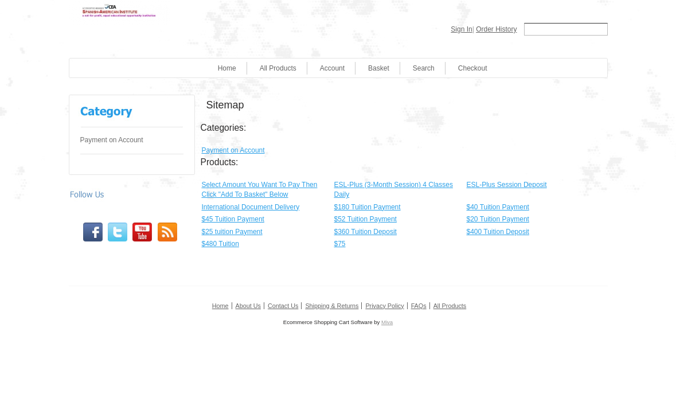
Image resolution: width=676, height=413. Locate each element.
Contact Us (283, 305)
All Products (278, 68)
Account (332, 68)
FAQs (419, 305)
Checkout (472, 68)
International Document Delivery (251, 207)
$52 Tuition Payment (365, 219)
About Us (248, 305)
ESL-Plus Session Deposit (507, 185)
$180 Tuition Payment (367, 207)
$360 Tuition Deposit (365, 232)
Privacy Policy (384, 305)
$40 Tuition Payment (498, 207)
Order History (496, 29)
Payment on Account (111, 140)
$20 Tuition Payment (498, 219)
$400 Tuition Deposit (498, 232)
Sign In (461, 29)
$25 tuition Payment (232, 232)
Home (227, 68)
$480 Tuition (220, 244)
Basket (378, 68)
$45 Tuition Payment (233, 219)
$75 (340, 244)
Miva (387, 322)
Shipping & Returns (331, 305)
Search (424, 68)
